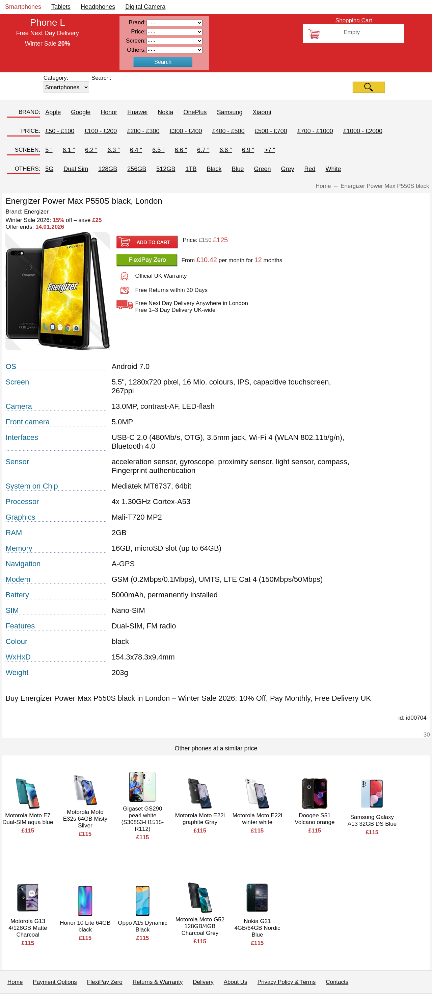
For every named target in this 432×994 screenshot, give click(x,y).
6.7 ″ (203, 150)
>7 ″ (269, 150)
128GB (107, 169)
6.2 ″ (91, 150)
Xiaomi (261, 112)
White (333, 169)
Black (214, 169)
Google (80, 112)
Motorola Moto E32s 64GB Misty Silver (85, 819)
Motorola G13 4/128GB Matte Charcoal (27, 928)
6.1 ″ (69, 150)
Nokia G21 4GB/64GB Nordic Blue (257, 928)
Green (262, 169)
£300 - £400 (185, 131)
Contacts (337, 982)
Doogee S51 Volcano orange (314, 818)
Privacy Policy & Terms (287, 982)
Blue (238, 169)
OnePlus (195, 112)
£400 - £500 (228, 131)
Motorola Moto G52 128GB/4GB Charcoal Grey (200, 926)
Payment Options (55, 982)
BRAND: (29, 112)
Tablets (61, 6)
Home (15, 982)
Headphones (98, 6)
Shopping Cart (353, 20)
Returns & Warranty (158, 982)
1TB (190, 169)
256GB (136, 169)
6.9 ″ (248, 150)
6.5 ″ (158, 150)
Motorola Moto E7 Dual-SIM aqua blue (27, 818)
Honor (109, 112)
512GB (165, 169)
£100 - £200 (100, 131)
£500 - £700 (271, 131)
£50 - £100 (59, 131)
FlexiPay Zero (105, 982)
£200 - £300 (143, 131)
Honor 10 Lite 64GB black (85, 926)
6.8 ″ (225, 150)
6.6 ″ (181, 150)
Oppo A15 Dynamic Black (142, 926)
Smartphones (23, 6)
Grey (287, 169)
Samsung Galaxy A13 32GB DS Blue (372, 820)
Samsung (229, 112)
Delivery (203, 982)
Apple (53, 112)
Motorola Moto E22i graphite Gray (200, 818)
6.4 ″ (136, 150)
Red (310, 169)
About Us (235, 982)
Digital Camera (145, 6)
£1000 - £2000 (362, 131)
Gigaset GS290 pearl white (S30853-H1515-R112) (143, 818)
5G (49, 169)
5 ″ (48, 150)
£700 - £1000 (315, 131)
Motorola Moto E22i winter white (257, 818)
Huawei (137, 112)
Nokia (165, 112)
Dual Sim (75, 169)
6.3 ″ (113, 150)
